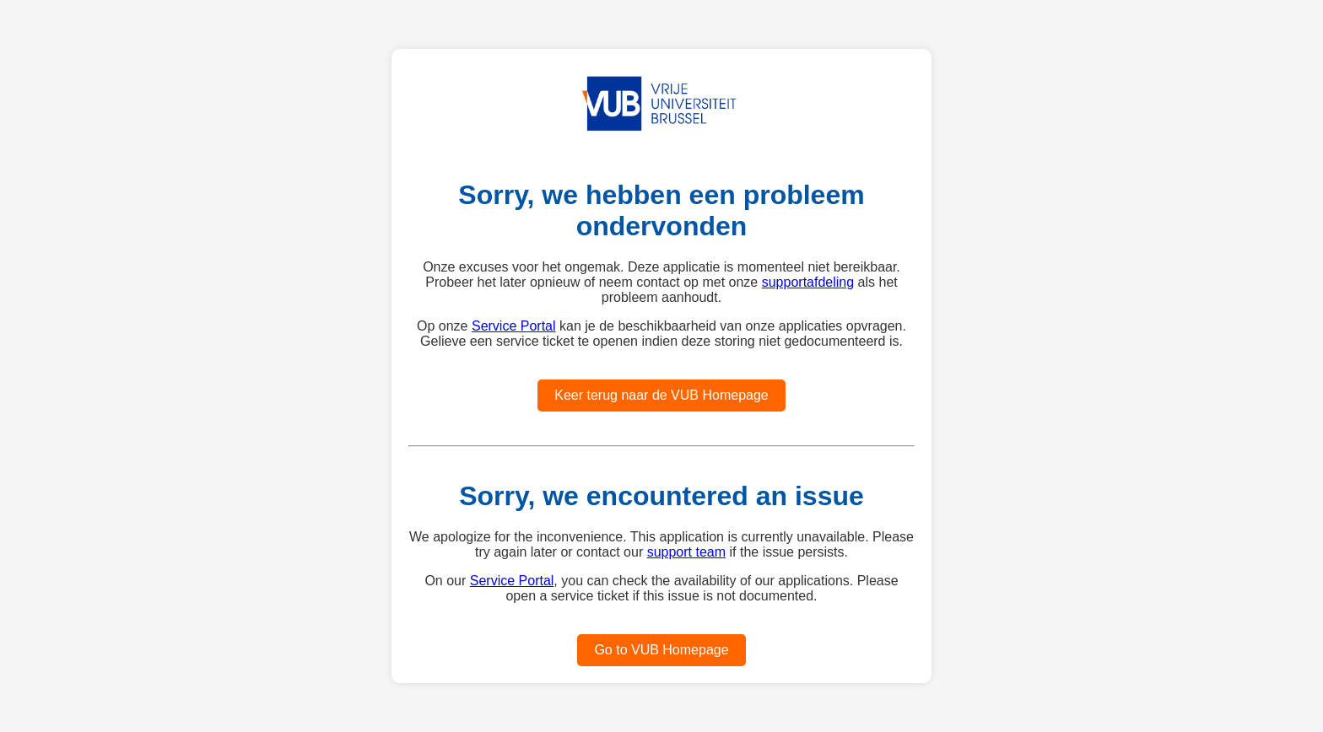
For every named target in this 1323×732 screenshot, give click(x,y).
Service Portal (514, 326)
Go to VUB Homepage (661, 650)
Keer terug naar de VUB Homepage (661, 395)
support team (686, 552)
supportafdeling (808, 282)
